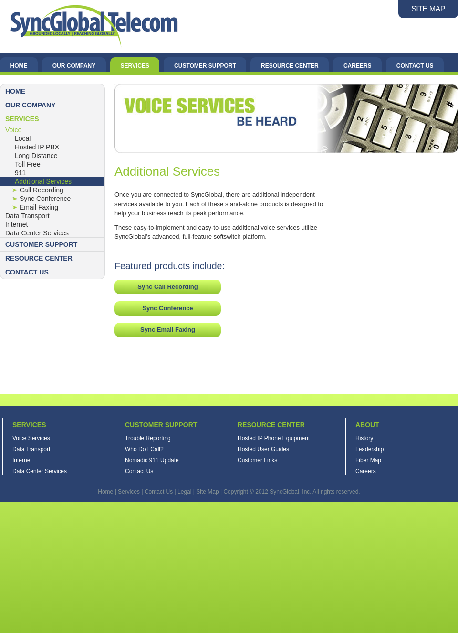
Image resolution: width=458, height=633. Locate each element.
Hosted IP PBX (37, 147)
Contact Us (415, 66)
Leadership (369, 449)
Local (23, 138)
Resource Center (290, 66)
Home (19, 66)
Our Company (73, 66)
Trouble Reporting (148, 438)
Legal (184, 491)
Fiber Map (368, 460)
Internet (16, 224)
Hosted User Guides (263, 449)
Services (134, 66)
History (364, 438)
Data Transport (27, 216)
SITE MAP (428, 9)
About (367, 425)
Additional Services (43, 181)
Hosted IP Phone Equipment (274, 438)
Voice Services (31, 438)
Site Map (207, 491)
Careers (358, 66)
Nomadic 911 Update (152, 460)
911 (20, 173)
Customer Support (205, 66)
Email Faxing (39, 207)
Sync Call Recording (167, 286)
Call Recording (41, 190)
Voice (13, 130)
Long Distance (36, 155)
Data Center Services (37, 233)
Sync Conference (45, 198)
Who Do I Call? (144, 449)
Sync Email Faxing (167, 329)
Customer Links (257, 460)
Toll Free (28, 164)
